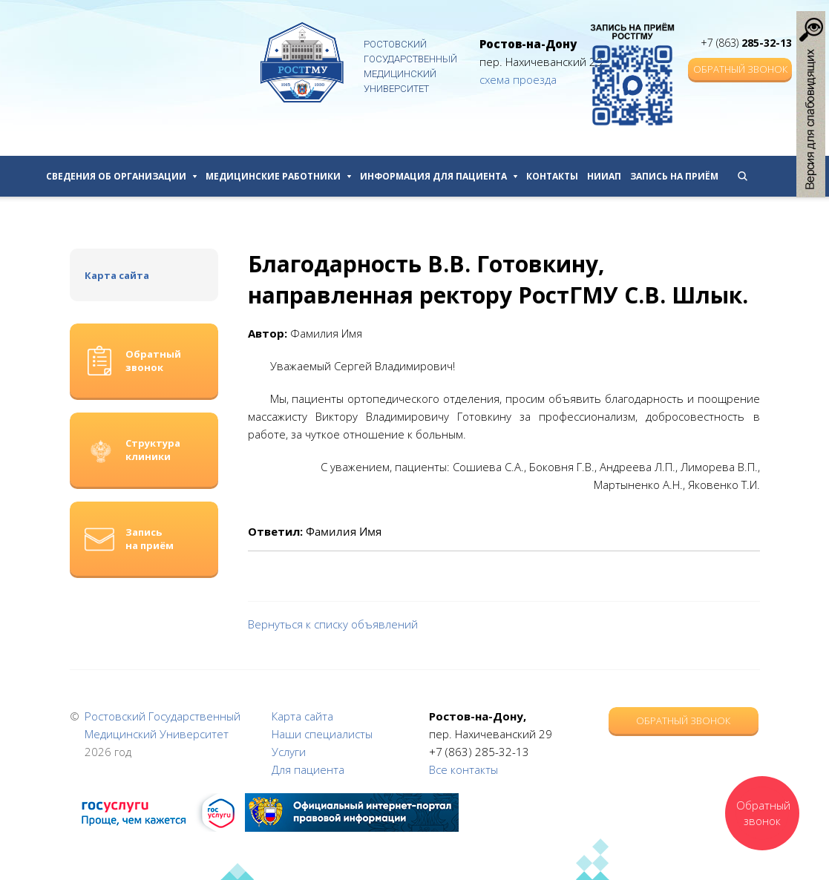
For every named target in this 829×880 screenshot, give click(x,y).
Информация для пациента (438, 176)
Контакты (552, 176)
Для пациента (308, 769)
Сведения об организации (121, 176)
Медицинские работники (278, 176)
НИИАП (604, 176)
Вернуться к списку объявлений (333, 624)
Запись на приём (674, 176)
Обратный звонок (740, 69)
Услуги (289, 751)
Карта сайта (117, 275)
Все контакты (463, 769)
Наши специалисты (322, 733)
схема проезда (518, 79)
